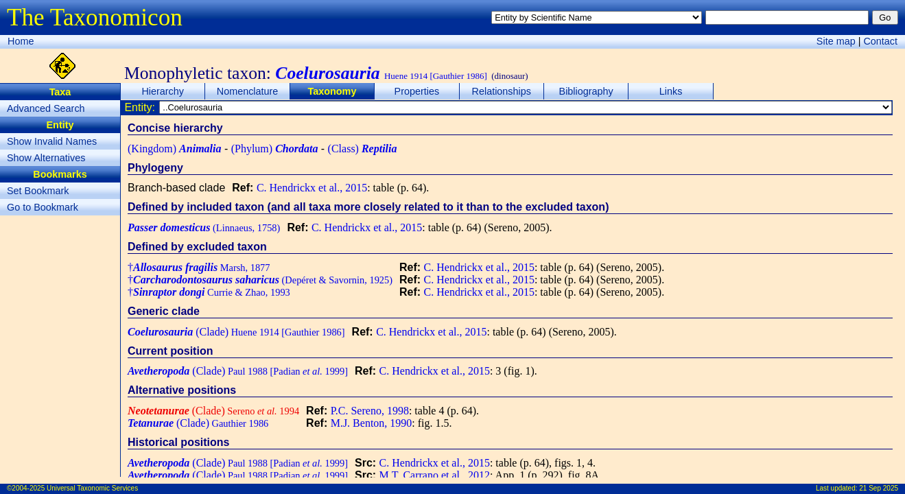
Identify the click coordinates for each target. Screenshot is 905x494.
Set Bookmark (38, 190)
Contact (880, 41)
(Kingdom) (174, 148)
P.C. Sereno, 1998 (370, 410)
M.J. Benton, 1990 (371, 423)
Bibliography (586, 91)
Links (671, 91)
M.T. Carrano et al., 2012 (434, 475)
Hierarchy (162, 91)
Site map (836, 41)
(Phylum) (274, 148)
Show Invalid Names (52, 141)
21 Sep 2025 (878, 488)
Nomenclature (248, 91)
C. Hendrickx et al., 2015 (312, 187)
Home (21, 41)
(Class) (362, 148)
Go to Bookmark (42, 207)
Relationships (501, 91)
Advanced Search (46, 108)
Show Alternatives (46, 157)
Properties (417, 91)
